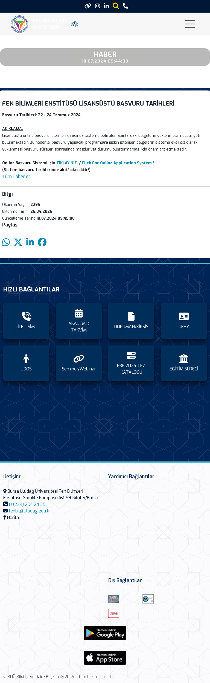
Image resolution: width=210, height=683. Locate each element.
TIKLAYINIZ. (67, 163)
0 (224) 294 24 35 (27, 504)
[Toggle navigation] (189, 24)
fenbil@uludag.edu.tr (29, 511)
